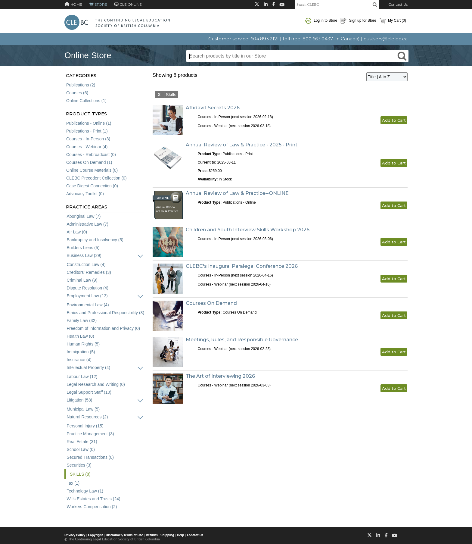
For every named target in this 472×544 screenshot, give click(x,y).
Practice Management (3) (90, 433)
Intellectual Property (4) (88, 367)
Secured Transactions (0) (90, 457)
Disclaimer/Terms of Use (124, 535)
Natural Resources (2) (87, 416)
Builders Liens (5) (83, 247)
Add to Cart (394, 120)
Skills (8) (80, 474)
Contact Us (398, 4)
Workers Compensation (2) (92, 506)
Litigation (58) (79, 400)
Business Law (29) (84, 255)
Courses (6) (77, 92)
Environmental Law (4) (88, 304)
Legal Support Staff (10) (89, 392)
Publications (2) (80, 85)
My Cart (393, 21)
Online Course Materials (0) (92, 170)
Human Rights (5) (83, 344)
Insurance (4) (79, 359)
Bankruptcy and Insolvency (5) (95, 239)
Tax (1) (73, 483)
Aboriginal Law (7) (84, 216)
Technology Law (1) (85, 491)
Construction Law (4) (86, 264)
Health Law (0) (80, 336)
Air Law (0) (77, 232)
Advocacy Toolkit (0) (85, 193)
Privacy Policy (74, 535)
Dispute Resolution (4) (88, 288)
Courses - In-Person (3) (88, 138)
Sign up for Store (358, 21)
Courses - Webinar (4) (86, 146)
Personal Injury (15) (85, 426)
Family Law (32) (82, 320)
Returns (152, 535)
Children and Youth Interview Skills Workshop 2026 (247, 230)
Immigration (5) (81, 351)
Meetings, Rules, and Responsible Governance (242, 339)
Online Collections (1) (86, 100)
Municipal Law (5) (83, 409)
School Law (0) (81, 449)
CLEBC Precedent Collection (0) (96, 178)
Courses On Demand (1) (89, 162)
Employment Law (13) (87, 295)
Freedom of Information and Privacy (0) (103, 328)
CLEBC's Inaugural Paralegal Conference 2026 (242, 266)
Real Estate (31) (82, 441)
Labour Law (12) (82, 376)
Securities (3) (79, 465)
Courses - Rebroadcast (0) (91, 154)
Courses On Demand (211, 303)
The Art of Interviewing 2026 (220, 376)
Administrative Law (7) (88, 224)
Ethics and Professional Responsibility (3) (105, 312)
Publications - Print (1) (87, 131)
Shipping (167, 535)
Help (180, 535)
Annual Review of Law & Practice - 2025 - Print (241, 145)
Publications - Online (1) (88, 123)
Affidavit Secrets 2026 (213, 108)
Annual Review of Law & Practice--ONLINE (237, 193)
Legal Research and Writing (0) (96, 384)
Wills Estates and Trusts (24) (93, 498)
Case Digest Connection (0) (92, 185)
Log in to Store (321, 21)
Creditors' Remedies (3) (89, 272)
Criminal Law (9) (82, 280)
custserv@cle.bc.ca (386, 39)
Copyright (95, 535)
